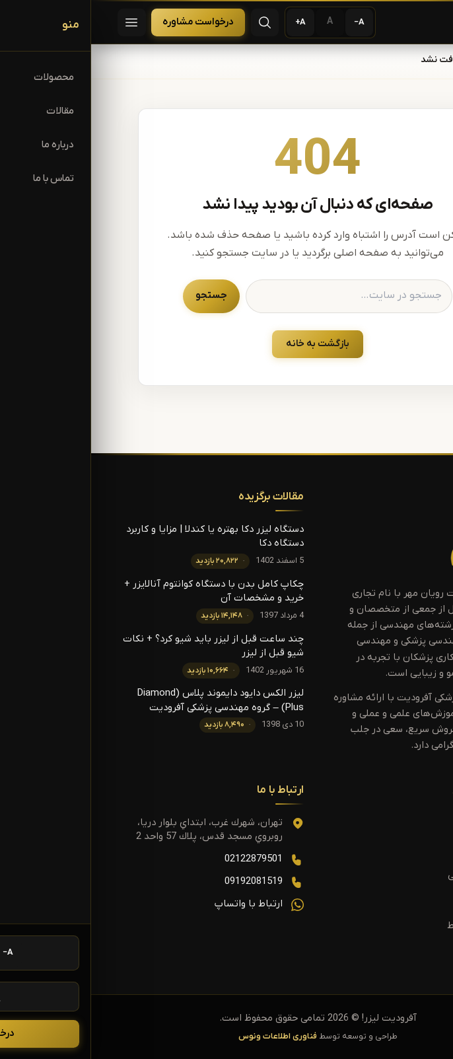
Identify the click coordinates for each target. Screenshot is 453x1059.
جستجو (120, 295)
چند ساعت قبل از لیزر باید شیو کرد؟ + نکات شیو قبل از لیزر (122, 646)
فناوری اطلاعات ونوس (186, 1036)
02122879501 (162, 859)
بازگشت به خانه (226, 344)
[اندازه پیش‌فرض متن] (239, 23)
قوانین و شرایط (386, 926)
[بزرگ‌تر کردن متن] (209, 23)
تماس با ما (394, 901)
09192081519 (162, 881)
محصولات (397, 850)
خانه (418, 60)
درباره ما (399, 951)
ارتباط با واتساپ (157, 904)
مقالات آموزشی (387, 875)
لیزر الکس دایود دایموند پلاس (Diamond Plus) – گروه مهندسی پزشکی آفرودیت (129, 700)
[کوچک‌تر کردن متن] (268, 23)
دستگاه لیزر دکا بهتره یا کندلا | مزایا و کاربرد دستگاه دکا (124, 536)
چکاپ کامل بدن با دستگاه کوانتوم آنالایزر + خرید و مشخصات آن (123, 591)
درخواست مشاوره (107, 22)
